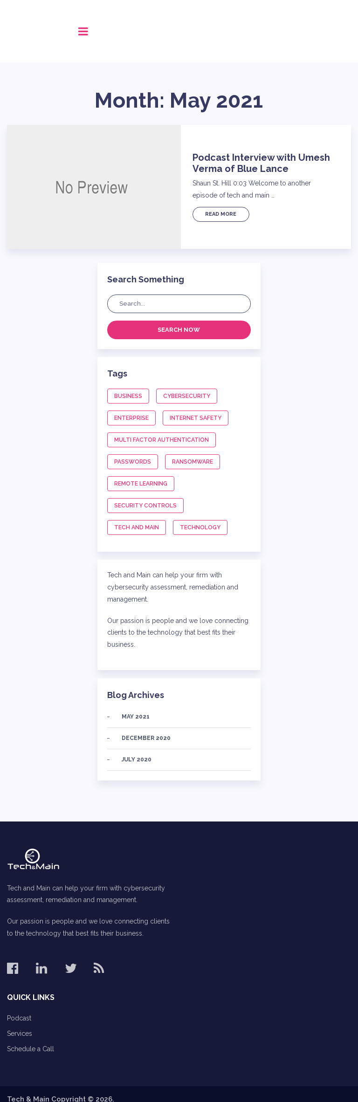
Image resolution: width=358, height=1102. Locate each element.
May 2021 (136, 716)
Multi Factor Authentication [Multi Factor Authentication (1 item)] (161, 440)
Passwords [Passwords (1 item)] (132, 462)
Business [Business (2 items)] (128, 396)
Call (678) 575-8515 (302, 30)
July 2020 (136, 759)
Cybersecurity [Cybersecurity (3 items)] (186, 396)
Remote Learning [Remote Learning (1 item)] (140, 483)
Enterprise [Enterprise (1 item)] (131, 418)
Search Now (179, 329)
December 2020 (146, 738)
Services (19, 1033)
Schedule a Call (30, 1049)
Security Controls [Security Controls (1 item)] (145, 505)
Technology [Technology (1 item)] (200, 527)
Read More (220, 214)
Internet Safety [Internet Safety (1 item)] (195, 418)
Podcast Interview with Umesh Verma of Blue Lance (261, 163)
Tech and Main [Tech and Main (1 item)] (136, 527)
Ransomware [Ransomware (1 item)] (192, 462)
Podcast (19, 1018)
